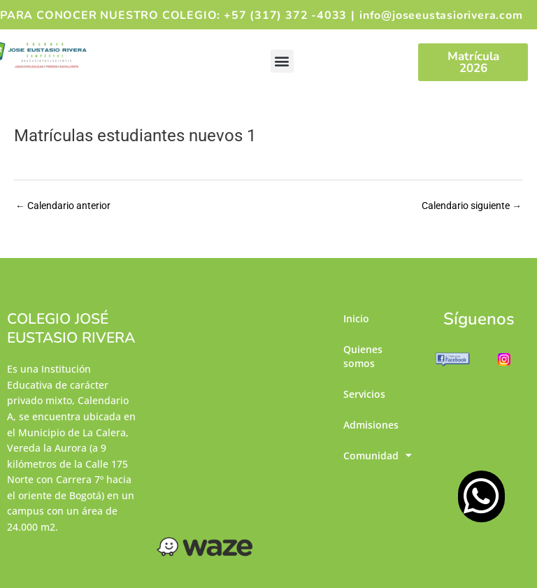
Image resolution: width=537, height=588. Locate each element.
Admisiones (371, 429)
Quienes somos (362, 358)
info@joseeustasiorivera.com (441, 15)
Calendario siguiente (472, 205)
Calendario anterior (62, 205)
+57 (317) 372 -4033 (285, 15)
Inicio (356, 319)
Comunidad (371, 462)
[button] (282, 61)
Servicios (364, 397)
